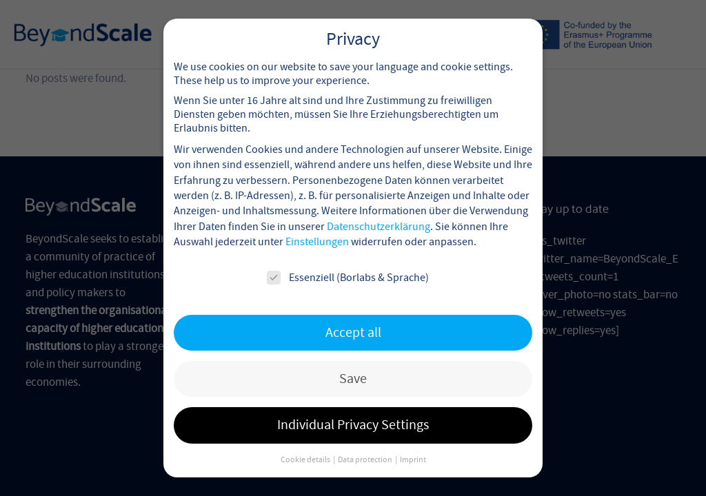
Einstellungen (317, 227)
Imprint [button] (413, 443)
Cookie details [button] (306, 443)
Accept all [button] (353, 316)
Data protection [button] (366, 443)
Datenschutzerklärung (378, 211)
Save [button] (353, 362)
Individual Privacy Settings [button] (353, 409)
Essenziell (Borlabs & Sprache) (348, 262)
